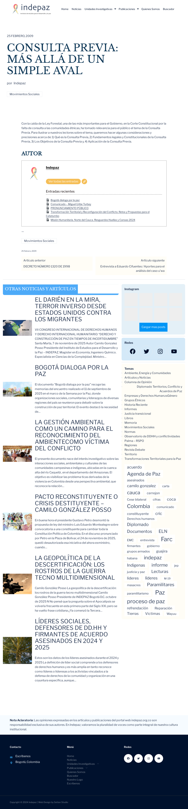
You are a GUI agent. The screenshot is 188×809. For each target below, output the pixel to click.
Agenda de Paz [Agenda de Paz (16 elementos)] (143, 474)
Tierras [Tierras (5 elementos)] (133, 613)
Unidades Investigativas (98, 9)
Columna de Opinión (138, 382)
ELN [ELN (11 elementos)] (163, 531)
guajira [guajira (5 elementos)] (161, 551)
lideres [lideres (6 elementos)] (133, 578)
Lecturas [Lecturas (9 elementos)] (159, 571)
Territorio (130, 454)
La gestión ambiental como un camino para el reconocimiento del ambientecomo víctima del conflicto (74, 435)
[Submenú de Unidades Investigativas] (115, 9)
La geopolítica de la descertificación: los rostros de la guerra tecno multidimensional (75, 568)
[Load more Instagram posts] (153, 327)
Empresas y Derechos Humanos (145, 395)
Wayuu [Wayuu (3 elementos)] (171, 614)
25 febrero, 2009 (28, 251)
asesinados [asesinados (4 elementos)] (135, 480)
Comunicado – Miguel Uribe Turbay (71, 204)
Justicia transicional (137, 413)
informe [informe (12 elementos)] (160, 565)
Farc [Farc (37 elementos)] (166, 539)
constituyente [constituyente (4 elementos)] (138, 514)
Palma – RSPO (134, 441)
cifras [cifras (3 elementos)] (156, 499)
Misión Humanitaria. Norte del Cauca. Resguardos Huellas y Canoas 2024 (93, 219)
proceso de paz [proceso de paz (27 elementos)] (146, 601)
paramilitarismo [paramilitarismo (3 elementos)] (138, 593)
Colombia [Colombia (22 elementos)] (138, 506)
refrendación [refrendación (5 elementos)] (137, 608)
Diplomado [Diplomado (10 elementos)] (138, 524)
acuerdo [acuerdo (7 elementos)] (134, 467)
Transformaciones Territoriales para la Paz (152, 459)
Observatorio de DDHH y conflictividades (152, 436)
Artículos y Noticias (137, 377)
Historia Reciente (136, 404)
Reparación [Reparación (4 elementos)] (163, 608)
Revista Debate (134, 449)
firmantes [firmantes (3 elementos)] (133, 546)
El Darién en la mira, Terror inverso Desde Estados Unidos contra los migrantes (73, 309)
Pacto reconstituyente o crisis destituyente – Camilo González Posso (76, 503)
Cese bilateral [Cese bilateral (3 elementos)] (136, 499)
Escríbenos (22, 756)
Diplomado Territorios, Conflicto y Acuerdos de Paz (159, 389)
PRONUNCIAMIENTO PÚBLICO (70, 208)
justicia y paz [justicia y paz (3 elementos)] (136, 572)
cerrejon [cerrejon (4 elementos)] (153, 493)
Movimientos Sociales (25, 94)
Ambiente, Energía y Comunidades (147, 373)
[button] (131, 299)
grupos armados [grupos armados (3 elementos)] (138, 551)
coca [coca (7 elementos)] (171, 499)
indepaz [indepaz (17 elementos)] (153, 558)
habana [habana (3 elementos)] (132, 558)
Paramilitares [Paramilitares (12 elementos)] (160, 584)
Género (172, 395)
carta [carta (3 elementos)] (165, 486)
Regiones (130, 445)
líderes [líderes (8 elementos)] (151, 578)
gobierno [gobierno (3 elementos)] (153, 546)
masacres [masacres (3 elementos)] (133, 585)
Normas (129, 432)
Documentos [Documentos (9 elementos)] (139, 531)
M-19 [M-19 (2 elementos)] (167, 578)
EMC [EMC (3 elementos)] (130, 540)
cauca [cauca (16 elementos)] (133, 493)
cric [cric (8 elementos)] (158, 513)
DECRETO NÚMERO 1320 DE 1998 (46, 266)
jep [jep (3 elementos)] (176, 565)
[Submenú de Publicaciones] (138, 9)
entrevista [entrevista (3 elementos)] (147, 540)
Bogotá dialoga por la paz (65, 200)
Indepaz (52, 167)
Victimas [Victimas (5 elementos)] (152, 613)
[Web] (84, 181)
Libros (128, 418)
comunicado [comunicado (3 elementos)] (165, 507)
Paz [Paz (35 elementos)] (160, 592)
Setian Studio (61, 802)
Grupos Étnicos (134, 400)
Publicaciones (127, 9)
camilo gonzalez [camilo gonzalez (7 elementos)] (141, 485)
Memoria (130, 422)
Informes (130, 409)
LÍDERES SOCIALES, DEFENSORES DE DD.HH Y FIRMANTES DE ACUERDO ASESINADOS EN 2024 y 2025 (71, 634)
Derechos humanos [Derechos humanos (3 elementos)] (140, 519)
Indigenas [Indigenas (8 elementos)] (136, 565)
